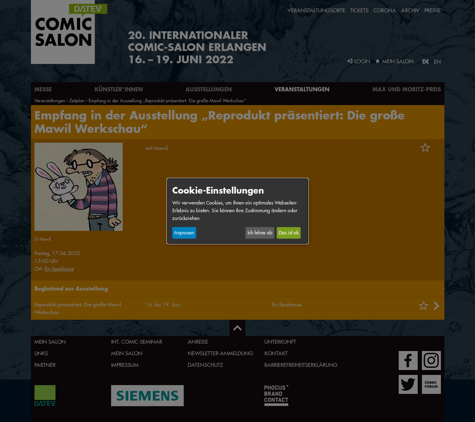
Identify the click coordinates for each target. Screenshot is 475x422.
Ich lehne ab (260, 233)
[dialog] (237, 211)
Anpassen (184, 233)
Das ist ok (289, 233)
